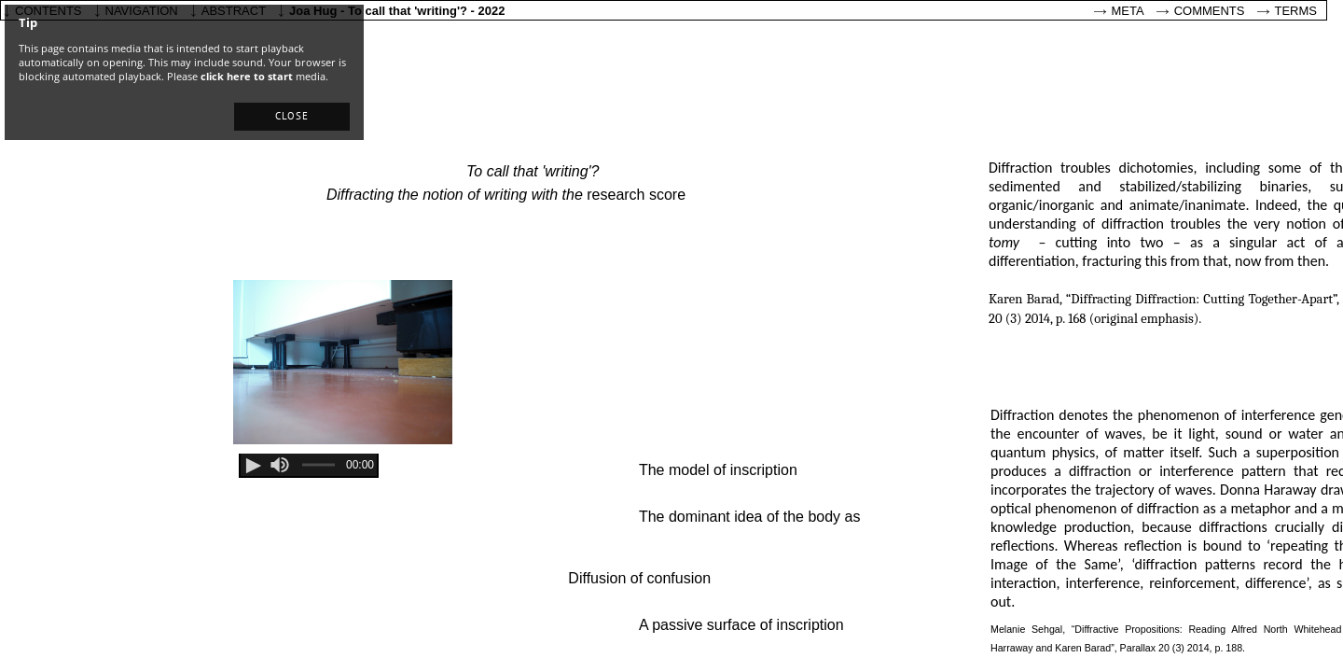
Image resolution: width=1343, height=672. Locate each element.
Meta (1128, 11)
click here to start (247, 76)
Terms (1296, 11)
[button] (292, 117)
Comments (1209, 11)
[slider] (280, 464)
